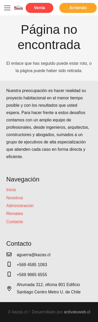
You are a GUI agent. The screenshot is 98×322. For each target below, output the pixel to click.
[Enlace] (18, 7)
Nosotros (14, 198)
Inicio (11, 189)
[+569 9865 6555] (11, 274)
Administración (20, 205)
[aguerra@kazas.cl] (11, 255)
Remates (14, 213)
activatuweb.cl (77, 312)
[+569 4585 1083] (11, 265)
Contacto (14, 221)
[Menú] (7, 7)
